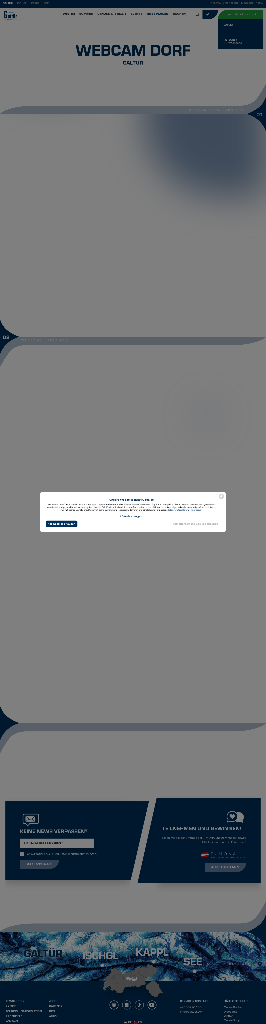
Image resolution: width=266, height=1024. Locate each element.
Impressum (196, 509)
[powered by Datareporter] (221, 499)
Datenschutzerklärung (178, 509)
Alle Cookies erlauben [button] (61, 523)
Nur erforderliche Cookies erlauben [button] (195, 523)
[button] (130, 516)
